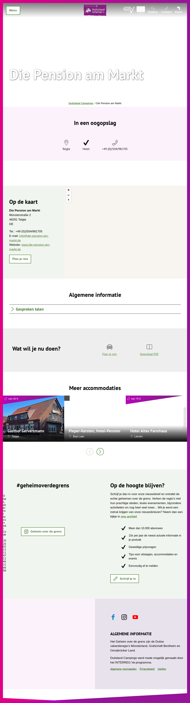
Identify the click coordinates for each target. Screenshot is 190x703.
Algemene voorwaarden (123, 669)
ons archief (129, 516)
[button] (20, 259)
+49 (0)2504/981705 (115, 149)
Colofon (162, 669)
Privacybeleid (147, 669)
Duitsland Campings (81, 103)
